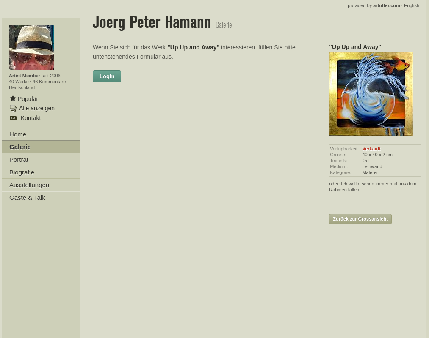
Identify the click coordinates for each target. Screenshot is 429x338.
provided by (374, 5)
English (411, 5)
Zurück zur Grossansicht (360, 218)
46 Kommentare (49, 81)
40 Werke (19, 81)
